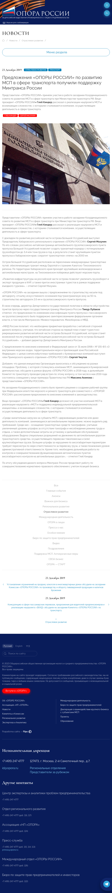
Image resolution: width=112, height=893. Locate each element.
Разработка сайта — (17, 731)
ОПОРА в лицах (56, 522)
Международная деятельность (56, 517)
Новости (13, 40)
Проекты (64, 717)
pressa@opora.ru (10, 850)
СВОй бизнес (56, 559)
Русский (8, 646)
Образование (67, 721)
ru (107, 13)
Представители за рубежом (49, 772)
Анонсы (56, 496)
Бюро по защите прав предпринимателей (56, 538)
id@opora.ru (10, 768)
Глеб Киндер (10, 116)
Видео (56, 543)
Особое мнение (56, 532)
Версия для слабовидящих (16, 23)
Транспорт (55, 70)
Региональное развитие (56, 506)
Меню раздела (57, 52)
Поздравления (56, 548)
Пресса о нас (56, 527)
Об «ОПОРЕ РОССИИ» (13, 700)
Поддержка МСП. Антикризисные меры (56, 553)
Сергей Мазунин (27, 116)
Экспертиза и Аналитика (14, 722)
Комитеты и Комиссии (13, 714)
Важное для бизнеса (56, 501)
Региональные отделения (48, 768)
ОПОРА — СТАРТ (56, 564)
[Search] (19, 653)
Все (56, 485)
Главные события (56, 490)
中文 (28, 646)
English (18, 646)
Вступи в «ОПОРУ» (16, 690)
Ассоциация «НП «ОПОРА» (15, 705)
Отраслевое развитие (32, 40)
